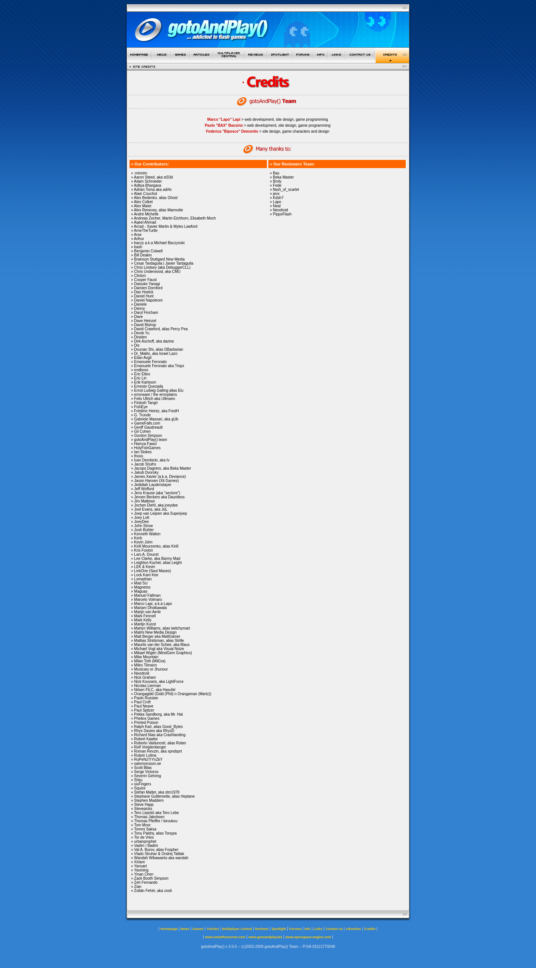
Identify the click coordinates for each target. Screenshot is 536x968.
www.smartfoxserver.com (225, 937)
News (185, 929)
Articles (213, 929)
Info (307, 929)
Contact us (334, 929)
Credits (370, 929)
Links (318, 929)
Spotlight (279, 929)
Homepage (169, 929)
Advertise (353, 929)
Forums (295, 929)
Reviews (261, 929)
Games (198, 929)
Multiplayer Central (237, 929)
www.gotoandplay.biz (265, 937)
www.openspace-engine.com (308, 937)
